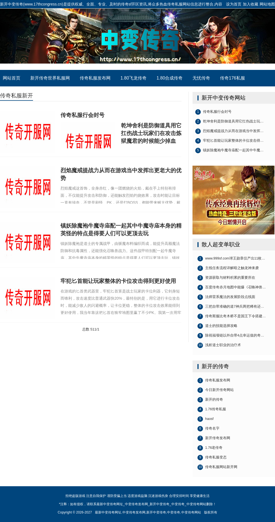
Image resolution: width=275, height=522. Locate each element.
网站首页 (11, 78)
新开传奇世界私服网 (50, 78)
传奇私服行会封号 (213, 112)
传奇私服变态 (212, 457)
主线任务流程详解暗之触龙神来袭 (228, 268)
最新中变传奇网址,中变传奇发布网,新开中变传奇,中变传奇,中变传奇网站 (148, 512)
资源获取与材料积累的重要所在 (226, 278)
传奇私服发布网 (95, 78)
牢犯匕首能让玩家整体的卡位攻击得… (229, 141)
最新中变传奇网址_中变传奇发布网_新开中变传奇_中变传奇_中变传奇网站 (137, 39)
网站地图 (267, 4)
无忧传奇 (201, 78)
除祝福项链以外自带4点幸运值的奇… (230, 335)
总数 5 (87, 329)
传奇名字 (208, 428)
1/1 (96, 329)
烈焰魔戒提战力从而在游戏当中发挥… (229, 131)
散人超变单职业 (221, 244)
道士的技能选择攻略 (217, 326)
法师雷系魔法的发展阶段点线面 (226, 297)
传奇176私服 (232, 78)
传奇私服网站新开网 (217, 467)
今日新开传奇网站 (215, 390)
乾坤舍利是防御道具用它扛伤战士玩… (229, 121)
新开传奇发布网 (213, 438)
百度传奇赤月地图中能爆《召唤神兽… (231, 287)
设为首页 (233, 4)
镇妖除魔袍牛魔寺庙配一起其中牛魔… (229, 150)
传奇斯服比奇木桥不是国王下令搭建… (231, 316)
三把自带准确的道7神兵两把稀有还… (230, 307)
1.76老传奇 (209, 448)
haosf (205, 419)
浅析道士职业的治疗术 (219, 345)
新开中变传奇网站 (224, 98)
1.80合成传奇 (169, 78)
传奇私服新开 (16, 95)
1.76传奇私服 (211, 409)
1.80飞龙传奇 (133, 78)
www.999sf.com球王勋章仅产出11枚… (231, 258)
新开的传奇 (215, 366)
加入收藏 (250, 4)
